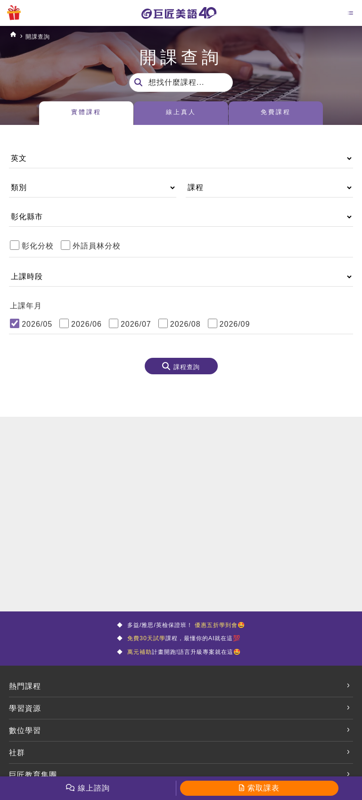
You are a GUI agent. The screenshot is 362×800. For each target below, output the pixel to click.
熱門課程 (25, 696)
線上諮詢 (94, 788)
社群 (17, 763)
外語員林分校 (97, 246)
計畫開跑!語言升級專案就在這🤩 (183, 660)
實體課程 (86, 113)
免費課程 (276, 113)
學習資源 (25, 718)
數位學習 (25, 740)
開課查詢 (45, 36)
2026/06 (86, 324)
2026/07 (136, 324)
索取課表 (263, 788)
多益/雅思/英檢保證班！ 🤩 (186, 626)
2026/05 (37, 324)
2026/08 (185, 324)
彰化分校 (38, 246)
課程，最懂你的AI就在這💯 (183, 643)
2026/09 (235, 324)
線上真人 (181, 113)
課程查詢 (187, 368)
